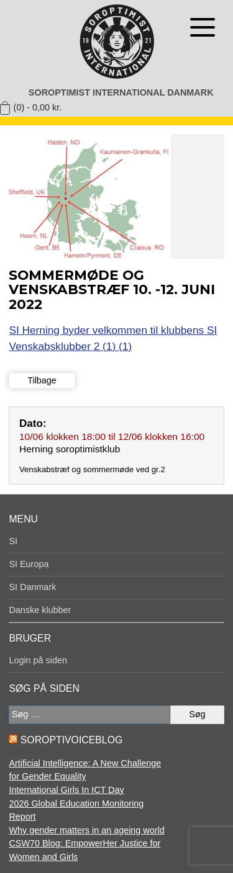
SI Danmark (32, 587)
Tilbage (42, 380)
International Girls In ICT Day (66, 790)
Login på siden (38, 660)
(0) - (38, 107)
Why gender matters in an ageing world (86, 830)
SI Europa (28, 564)
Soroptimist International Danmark (121, 92)
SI (13, 541)
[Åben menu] (202, 27)
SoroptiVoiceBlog (71, 740)
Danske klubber (40, 610)
